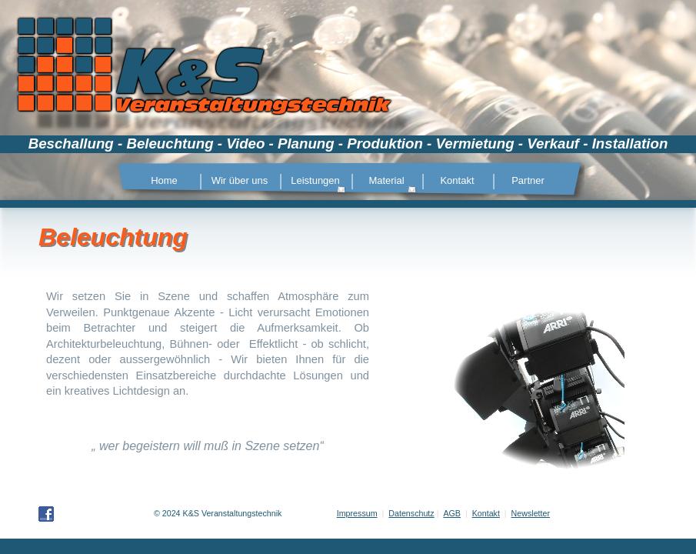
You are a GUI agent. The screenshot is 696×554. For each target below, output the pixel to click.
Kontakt (486, 513)
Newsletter (530, 513)
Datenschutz (411, 513)
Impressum (357, 513)
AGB (452, 513)
